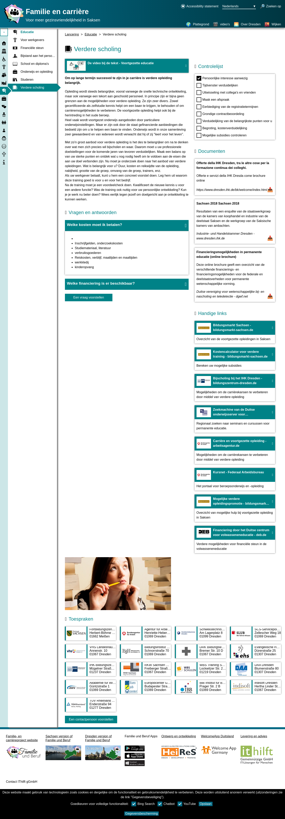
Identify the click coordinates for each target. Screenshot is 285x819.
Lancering (72, 34)
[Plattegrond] (197, 24)
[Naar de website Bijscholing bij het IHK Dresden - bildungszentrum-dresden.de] (235, 387)
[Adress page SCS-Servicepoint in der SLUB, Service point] (255, 635)
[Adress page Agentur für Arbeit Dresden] (145, 635)
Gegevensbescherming (141, 813)
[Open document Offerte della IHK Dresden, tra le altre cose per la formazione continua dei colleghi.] (235, 177)
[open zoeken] (270, 6)
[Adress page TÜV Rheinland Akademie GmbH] (90, 707)
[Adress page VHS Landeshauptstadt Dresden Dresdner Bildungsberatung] (90, 653)
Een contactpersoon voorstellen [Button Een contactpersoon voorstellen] (91, 719)
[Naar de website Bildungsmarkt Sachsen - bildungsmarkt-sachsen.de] (235, 332)
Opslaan (206, 804)
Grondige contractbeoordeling (220, 114)
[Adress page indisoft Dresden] (255, 689)
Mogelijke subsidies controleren (222, 135)
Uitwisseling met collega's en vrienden (226, 92)
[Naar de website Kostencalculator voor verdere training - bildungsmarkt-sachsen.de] (235, 358)
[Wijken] (272, 24)
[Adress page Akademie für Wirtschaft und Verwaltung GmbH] (90, 689)
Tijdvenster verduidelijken (217, 85)
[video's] (221, 24)
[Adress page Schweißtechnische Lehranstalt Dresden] (200, 635)
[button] (127, 225)
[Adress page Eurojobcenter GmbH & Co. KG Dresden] (145, 689)
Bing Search (143, 804)
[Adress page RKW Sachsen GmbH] (145, 671)
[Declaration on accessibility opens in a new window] (199, 6)
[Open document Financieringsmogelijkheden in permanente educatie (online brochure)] (235, 275)
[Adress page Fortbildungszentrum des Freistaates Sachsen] (90, 635)
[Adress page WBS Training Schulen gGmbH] (200, 671)
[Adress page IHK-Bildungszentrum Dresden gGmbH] (90, 671)
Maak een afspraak (213, 99)
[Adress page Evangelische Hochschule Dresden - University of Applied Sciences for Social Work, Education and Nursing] (255, 653)
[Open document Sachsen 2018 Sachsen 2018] (235, 221)
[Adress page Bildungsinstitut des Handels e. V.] (145, 653)
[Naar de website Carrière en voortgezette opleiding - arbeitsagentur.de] (235, 450)
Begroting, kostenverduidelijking (222, 128)
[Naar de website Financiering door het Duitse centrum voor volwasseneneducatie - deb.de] (235, 539)
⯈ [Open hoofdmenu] (4, 32)
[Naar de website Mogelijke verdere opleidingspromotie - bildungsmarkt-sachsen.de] (235, 508)
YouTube (187, 804)
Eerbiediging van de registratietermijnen (227, 106)
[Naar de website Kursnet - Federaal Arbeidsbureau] (235, 479)
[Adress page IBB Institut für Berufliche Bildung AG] (200, 689)
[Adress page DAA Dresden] (255, 671)
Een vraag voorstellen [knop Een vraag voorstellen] (88, 297)
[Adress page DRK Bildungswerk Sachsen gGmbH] (200, 653)
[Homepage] (13, 23)
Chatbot (166, 804)
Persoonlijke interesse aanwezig (222, 78)
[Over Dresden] (247, 24)
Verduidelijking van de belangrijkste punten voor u (234, 121)
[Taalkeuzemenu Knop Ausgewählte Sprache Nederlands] (239, 6)
